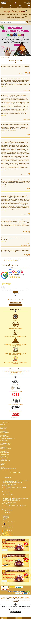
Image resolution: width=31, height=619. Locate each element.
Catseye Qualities (4, 441)
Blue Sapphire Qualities (5, 444)
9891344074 (19, 487)
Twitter (19, 597)
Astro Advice (3, 428)
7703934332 (24, 487)
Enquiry (18, 618)
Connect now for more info (8, 533)
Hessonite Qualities (5, 445)
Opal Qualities (4, 451)
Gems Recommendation (5, 469)
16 (25, 257)
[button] (8, 300)
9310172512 (14, 487)
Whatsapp (3, 598)
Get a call (4, 618)
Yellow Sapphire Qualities (6, 443)
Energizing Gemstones (5, 434)
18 (4, 259)
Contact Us (3, 426)
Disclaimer (3, 467)
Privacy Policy (4, 459)
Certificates (3, 435)
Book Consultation (4, 431)
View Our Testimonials (15, 302)
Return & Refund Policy (5, 460)
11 (13, 257)
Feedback (3, 463)
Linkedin (15, 597)
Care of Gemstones (5, 432)
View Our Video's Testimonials (15, 305)
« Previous (6, 257)
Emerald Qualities (4, 440)
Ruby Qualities (4, 447)
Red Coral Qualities (5, 450)
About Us (3, 424)
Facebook (12, 597)
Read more (15, 292)
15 (22, 257)
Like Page (5, 565)
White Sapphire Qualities (6, 448)
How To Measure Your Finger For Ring (8, 468)
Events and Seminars (5, 436)
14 (20, 257)
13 (18, 257)
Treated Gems (4, 427)
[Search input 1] (13, 22)
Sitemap (2, 465)
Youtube (22, 597)
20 (8, 259)
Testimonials (3, 456)
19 (6, 259)
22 (13, 259)
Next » (16, 259)
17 (27, 257)
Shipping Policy (4, 461)
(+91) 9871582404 (7, 487)
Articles (2, 464)
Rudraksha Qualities (5, 452)
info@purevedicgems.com (8, 492)
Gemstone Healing (4, 430)
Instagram (27, 597)
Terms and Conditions (5, 457)
